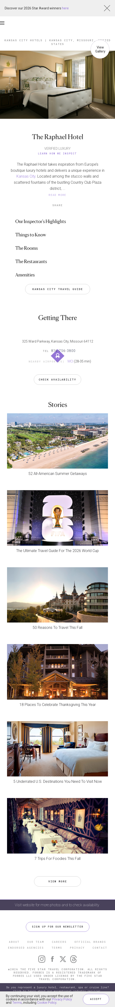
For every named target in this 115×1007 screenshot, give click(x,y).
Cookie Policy (46, 1002)
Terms (17, 1002)
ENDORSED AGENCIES (26, 947)
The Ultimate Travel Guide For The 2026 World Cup (57, 550)
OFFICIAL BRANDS (90, 942)
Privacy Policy (62, 999)
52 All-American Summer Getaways (57, 473)
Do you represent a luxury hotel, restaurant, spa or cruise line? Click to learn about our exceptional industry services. (57, 989)
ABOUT (14, 942)
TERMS (57, 947)
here (65, 8)
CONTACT (99, 947)
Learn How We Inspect (57, 153)
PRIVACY (77, 947)
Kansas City (25, 176)
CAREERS (59, 942)
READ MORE (57, 195)
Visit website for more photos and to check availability (57, 905)
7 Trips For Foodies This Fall (57, 858)
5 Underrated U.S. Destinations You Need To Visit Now (57, 781)
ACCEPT (96, 999)
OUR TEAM (35, 942)
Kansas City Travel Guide (57, 289)
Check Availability (57, 379)
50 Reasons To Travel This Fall (57, 627)
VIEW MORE (57, 881)
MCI (70, 361)
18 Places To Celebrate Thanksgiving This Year (57, 704)
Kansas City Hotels (23, 40)
